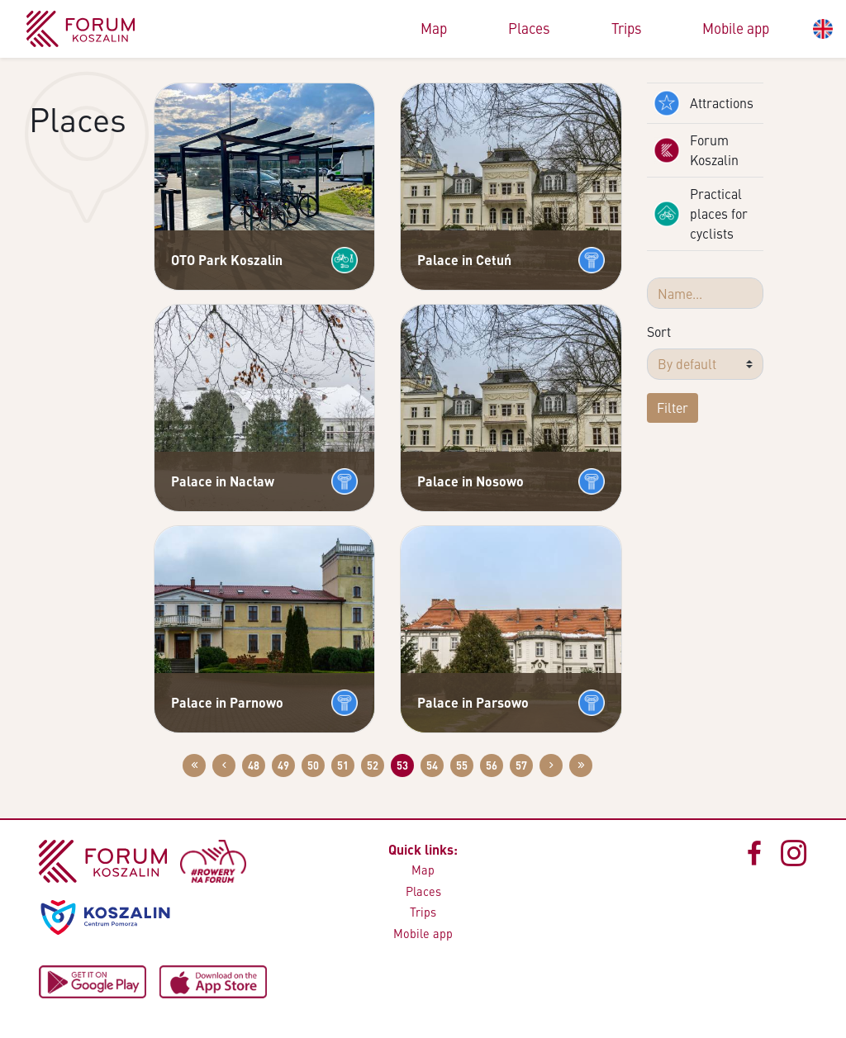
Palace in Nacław (222, 481)
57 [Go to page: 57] (521, 765)
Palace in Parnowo (227, 702)
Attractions (703, 103)
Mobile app (735, 28)
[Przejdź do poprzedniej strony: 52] (223, 765)
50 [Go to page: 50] (313, 765)
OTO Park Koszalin (227, 260)
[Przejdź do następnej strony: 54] (551, 765)
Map (434, 28)
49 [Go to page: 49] (283, 765)
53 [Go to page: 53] (402, 765)
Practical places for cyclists (701, 213)
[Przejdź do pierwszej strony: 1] (194, 765)
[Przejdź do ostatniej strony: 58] (580, 765)
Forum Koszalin (696, 149)
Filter (672, 407)
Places (529, 28)
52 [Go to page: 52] (372, 765)
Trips (626, 28)
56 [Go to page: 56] (491, 765)
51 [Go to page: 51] (343, 765)
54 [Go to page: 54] (432, 765)
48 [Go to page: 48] (253, 765)
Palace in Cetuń (464, 260)
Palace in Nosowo (470, 481)
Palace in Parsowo (473, 702)
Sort (659, 331)
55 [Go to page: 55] (462, 765)
